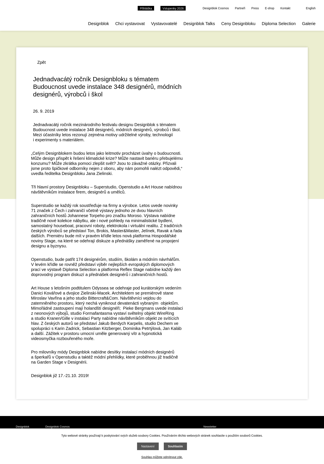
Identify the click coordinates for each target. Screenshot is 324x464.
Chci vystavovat (130, 23)
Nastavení (148, 446)
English (311, 8)
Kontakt (285, 8)
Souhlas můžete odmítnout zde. (162, 457)
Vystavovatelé (164, 23)
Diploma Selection (279, 23)
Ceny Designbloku (238, 23)
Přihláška (146, 8)
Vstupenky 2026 (173, 8)
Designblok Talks (199, 23)
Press (255, 8)
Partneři (240, 8)
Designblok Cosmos (216, 8)
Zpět (41, 62)
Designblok (98, 23)
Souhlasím (175, 446)
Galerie (309, 23)
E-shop (269, 8)
